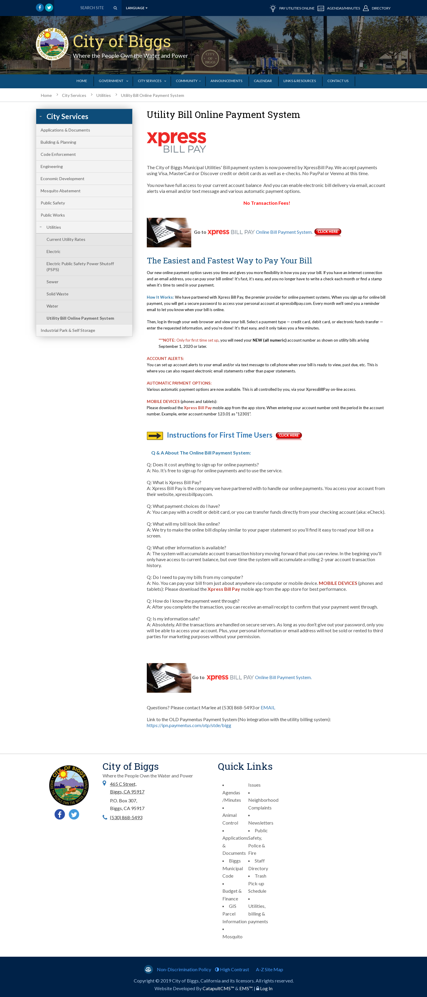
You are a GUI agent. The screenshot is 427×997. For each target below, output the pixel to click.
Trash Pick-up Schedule (257, 883)
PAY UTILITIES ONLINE (292, 7)
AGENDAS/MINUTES (339, 7)
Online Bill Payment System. (284, 232)
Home (82, 81)
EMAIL (268, 707)
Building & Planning (58, 142)
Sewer (52, 281)
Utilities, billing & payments (258, 913)
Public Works (53, 214)
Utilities (103, 95)
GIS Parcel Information (234, 913)
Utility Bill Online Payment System (152, 95)
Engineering (52, 166)
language (136, 8)
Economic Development (63, 178)
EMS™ (245, 988)
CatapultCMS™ (218, 988)
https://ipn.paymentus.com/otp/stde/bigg (189, 725)
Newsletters (260, 822)
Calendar (263, 81)
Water (52, 305)
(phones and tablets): (198, 401)
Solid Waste (57, 293)
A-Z (269, 969)
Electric (53, 251)
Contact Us (337, 81)
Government (111, 81)
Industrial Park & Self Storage (68, 330)
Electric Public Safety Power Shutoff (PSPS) (80, 266)
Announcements (226, 81)
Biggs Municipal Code (232, 868)
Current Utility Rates (66, 239)
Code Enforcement (58, 154)
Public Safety (53, 202)
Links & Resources (299, 81)
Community (186, 81)
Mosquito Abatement (61, 190)
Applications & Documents (65, 129)
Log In (266, 988)
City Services (149, 81)
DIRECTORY (377, 7)
